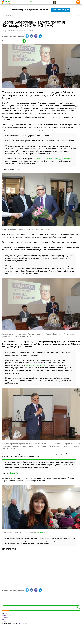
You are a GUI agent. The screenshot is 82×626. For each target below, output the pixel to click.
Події (31, 31)
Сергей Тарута (15, 473)
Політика (12, 31)
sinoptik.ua (23, 623)
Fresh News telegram (60, 10)
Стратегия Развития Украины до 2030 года (53, 159)
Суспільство (22, 31)
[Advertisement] (41, 568)
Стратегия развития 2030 (36, 365)
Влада (4, 31)
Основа (40, 532)
